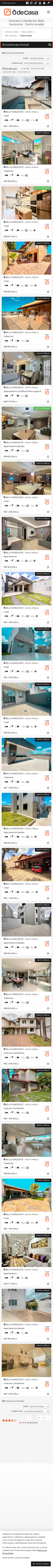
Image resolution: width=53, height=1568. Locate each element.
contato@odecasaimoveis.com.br (24, 1506)
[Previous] (5, 93)
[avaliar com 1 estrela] (3, 1420)
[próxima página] (48, 1417)
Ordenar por (17, 63)
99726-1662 (16, 1496)
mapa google (15, 1482)
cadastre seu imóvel (18, 1528)
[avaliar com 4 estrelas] (12, 1420)
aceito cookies (41, 1564)
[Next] (47, 93)
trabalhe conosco (17, 1511)
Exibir (25, 58)
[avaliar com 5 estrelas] (15, 1420)
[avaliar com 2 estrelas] (6, 1420)
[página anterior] (29, 1417)
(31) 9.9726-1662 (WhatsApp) (22, 1501)
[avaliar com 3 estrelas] (9, 1420)
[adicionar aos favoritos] (48, 127)
